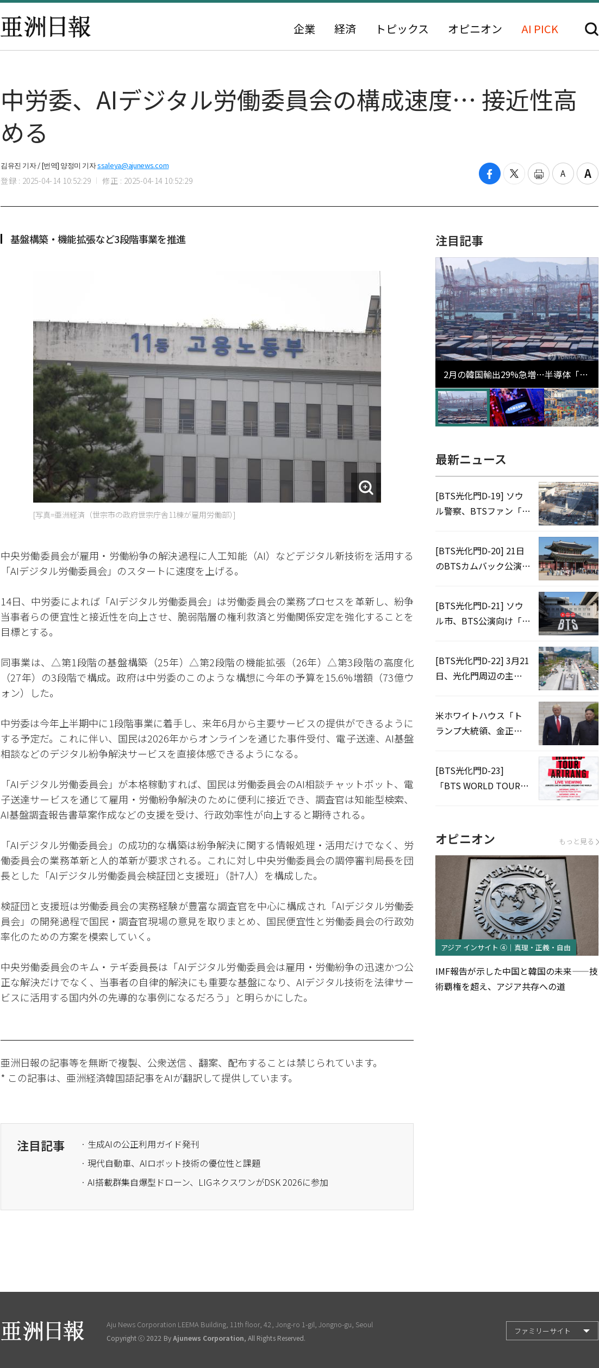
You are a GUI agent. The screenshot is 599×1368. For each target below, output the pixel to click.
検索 (591, 29)
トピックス (402, 28)
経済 (345, 28)
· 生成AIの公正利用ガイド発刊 (140, 1143)
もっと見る (578, 841)
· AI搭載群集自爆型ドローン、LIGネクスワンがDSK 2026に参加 (204, 1182)
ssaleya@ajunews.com (133, 165)
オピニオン (475, 28)
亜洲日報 (46, 26)
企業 (304, 28)
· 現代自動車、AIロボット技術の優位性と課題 (170, 1162)
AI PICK (539, 28)
